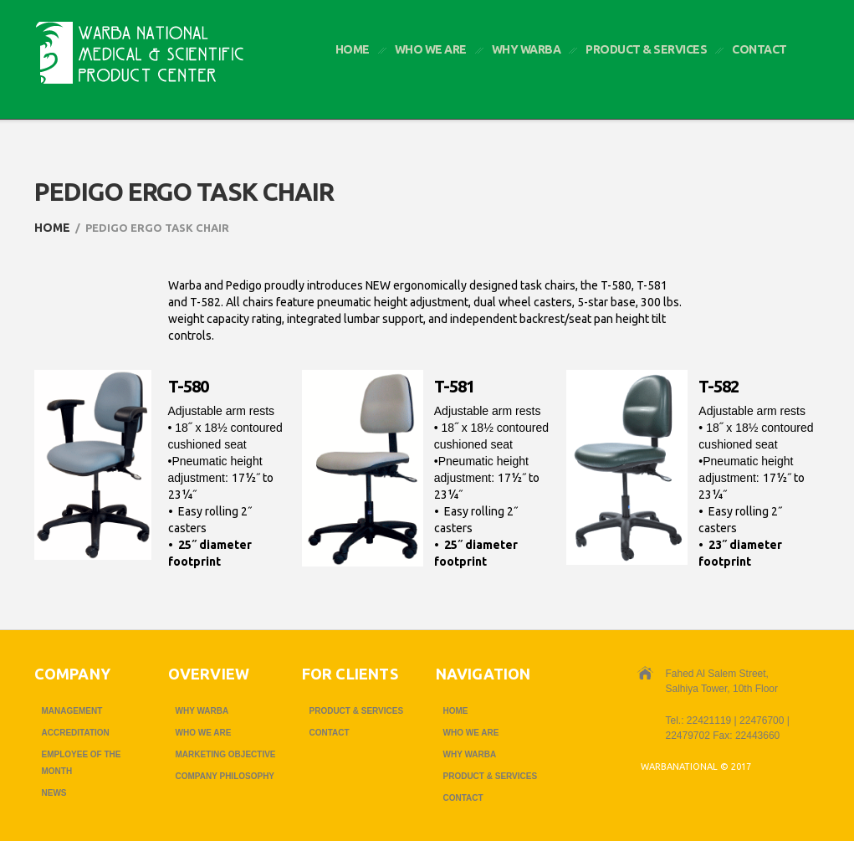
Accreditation (76, 732)
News (54, 792)
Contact (759, 49)
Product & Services (646, 49)
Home (352, 49)
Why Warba (526, 49)
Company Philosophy (225, 776)
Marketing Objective (226, 754)
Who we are (431, 49)
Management (72, 710)
